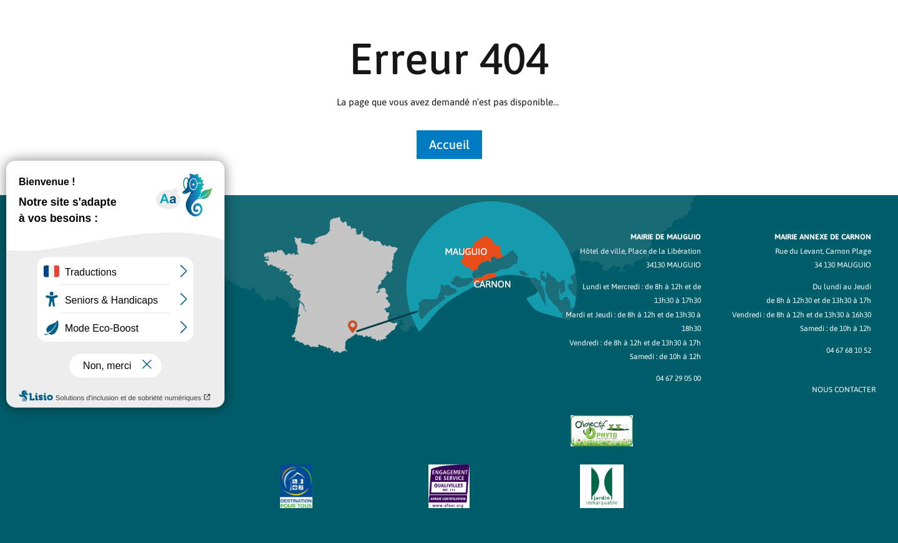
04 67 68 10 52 (848, 350)
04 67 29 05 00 (678, 378)
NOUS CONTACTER (844, 389)
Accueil (449, 144)
